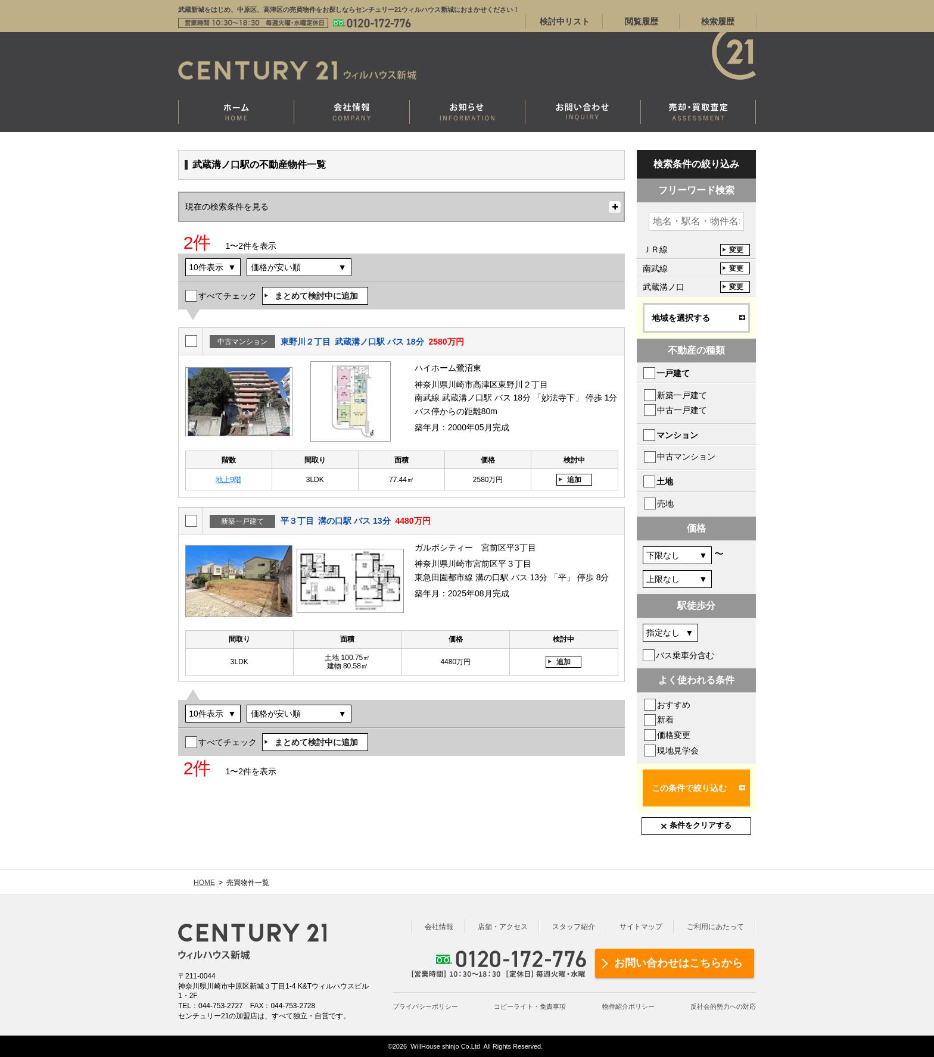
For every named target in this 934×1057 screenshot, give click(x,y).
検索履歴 (717, 21)
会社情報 (439, 926)
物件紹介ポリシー (628, 1006)
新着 (665, 719)
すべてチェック (227, 296)
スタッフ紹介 (573, 926)
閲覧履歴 (641, 21)
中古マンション (686, 456)
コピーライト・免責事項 (530, 1006)
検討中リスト (565, 21)
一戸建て (673, 373)
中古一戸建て (682, 410)
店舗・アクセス (503, 926)
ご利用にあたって (715, 926)
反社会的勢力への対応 (723, 1006)
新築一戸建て (682, 395)
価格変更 (673, 735)
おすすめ (673, 704)
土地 (664, 481)
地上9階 (228, 480)
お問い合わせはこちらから (678, 963)
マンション (677, 435)
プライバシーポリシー (425, 1006)
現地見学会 (678, 750)
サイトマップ (640, 926)
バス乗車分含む (685, 655)
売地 (665, 503)
